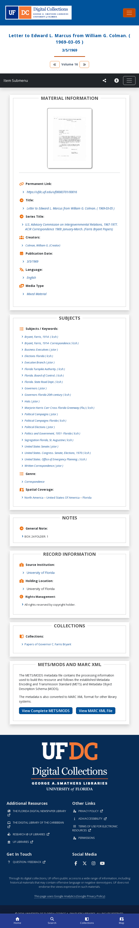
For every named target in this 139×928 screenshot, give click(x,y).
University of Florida (41, 573)
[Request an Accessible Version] (116, 80)
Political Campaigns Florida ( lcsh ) (45, 421)
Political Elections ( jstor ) (40, 427)
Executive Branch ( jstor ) (40, 362)
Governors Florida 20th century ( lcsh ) (48, 395)
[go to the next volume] (84, 64)
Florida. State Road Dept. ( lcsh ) (44, 382)
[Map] (121, 921)
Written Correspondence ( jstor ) (44, 466)
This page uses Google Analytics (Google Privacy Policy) (69, 896)
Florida (87, 498)
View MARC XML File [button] (95, 710)
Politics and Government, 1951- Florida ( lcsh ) (52, 433)
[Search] (52, 921)
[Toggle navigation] (129, 12)
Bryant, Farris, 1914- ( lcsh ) (41, 337)
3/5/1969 (32, 261)
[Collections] (87, 921)
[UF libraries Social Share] (104, 80)
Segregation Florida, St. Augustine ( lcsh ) (49, 440)
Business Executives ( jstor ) (41, 350)
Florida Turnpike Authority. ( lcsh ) (45, 369)
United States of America (63, 498)
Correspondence (34, 482)
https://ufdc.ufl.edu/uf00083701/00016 (52, 192)
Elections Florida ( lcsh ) (39, 356)
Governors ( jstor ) (36, 388)
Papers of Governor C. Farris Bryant (48, 644)
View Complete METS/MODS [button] (46, 710)
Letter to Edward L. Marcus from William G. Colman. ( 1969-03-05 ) (70, 208)
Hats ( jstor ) (32, 401)
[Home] (17, 921)
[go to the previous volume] (55, 64)
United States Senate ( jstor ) (41, 446)
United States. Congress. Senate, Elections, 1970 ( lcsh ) (58, 453)
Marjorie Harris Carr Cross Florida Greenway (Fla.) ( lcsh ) (59, 408)
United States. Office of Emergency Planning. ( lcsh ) (56, 459)
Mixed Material (36, 294)
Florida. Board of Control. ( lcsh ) (44, 375)
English (31, 277)
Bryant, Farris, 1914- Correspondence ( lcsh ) (52, 343)
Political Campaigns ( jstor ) (41, 414)
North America (34, 498)
